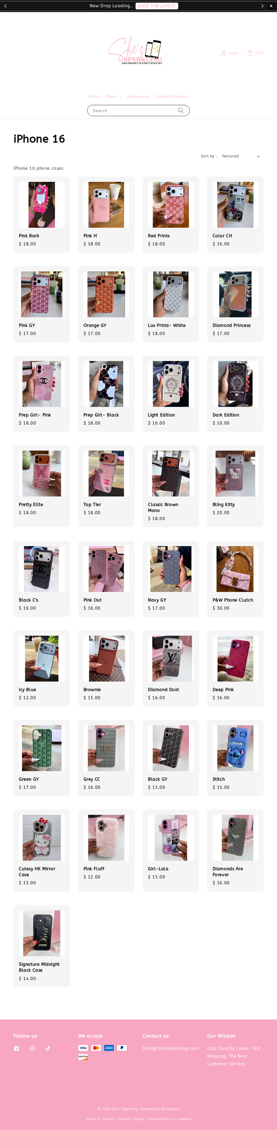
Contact (184, 1119)
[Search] (180, 110)
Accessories (138, 96)
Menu (111, 96)
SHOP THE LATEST (157, 6)
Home (94, 96)
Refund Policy (160, 1119)
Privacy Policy (131, 1119)
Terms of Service (100, 1119)
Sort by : (209, 156)
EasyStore (170, 1109)
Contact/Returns (172, 96)
